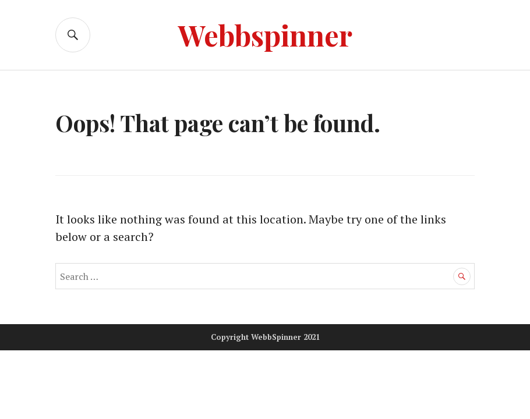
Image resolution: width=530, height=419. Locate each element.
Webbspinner (265, 35)
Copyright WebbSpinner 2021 (265, 337)
